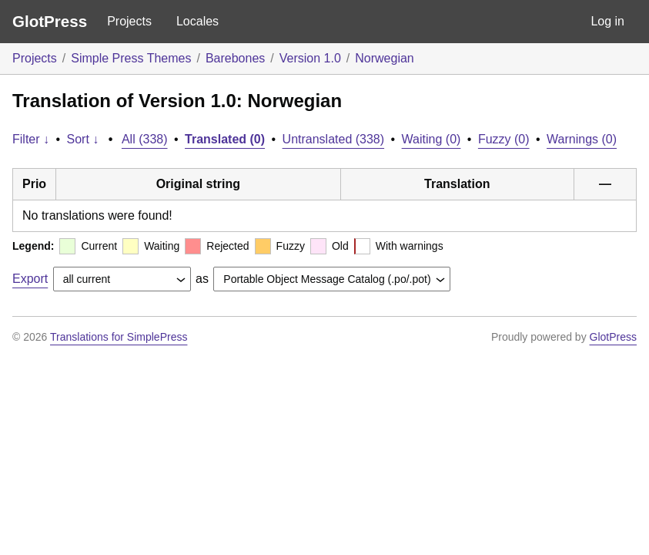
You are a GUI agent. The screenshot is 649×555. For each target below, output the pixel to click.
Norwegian (384, 58)
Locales (197, 21)
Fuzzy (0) (504, 139)
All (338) (145, 139)
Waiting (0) (431, 139)
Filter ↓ (30, 139)
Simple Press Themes (131, 58)
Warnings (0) (582, 139)
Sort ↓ (83, 139)
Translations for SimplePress (118, 337)
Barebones (235, 58)
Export (30, 278)
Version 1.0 (310, 58)
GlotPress (49, 21)
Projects (129, 21)
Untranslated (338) (334, 139)
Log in (607, 21)
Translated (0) (225, 139)
